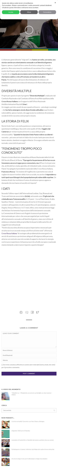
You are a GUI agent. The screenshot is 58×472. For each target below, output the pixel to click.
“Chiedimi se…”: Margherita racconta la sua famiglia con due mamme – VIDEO (32, 394)
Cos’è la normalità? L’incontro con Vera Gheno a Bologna (28, 421)
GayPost (29, 36)
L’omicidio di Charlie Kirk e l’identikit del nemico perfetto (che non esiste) (33, 440)
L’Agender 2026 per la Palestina (21, 431)
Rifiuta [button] (29, 12)
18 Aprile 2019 (29, 38)
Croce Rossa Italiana (9, 233)
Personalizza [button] (47, 12)
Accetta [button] (10, 12)
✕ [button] (55, 3)
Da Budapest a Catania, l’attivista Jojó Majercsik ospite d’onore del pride (33, 449)
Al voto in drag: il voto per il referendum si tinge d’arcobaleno (29, 459)
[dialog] (29, 9)
